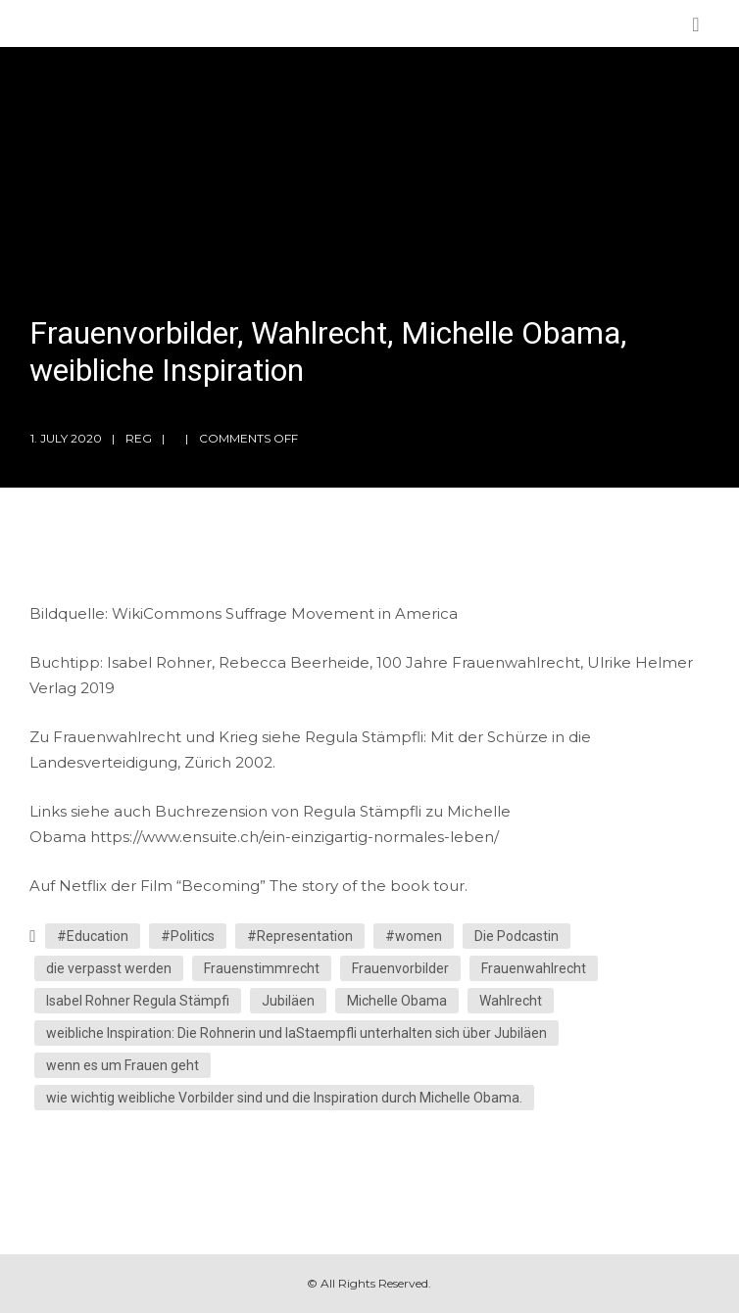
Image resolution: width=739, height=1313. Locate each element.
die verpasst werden (109, 968)
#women (413, 936)
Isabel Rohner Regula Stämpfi (137, 1000)
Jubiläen (288, 1000)
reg (138, 438)
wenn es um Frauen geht (122, 1065)
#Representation (300, 936)
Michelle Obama (397, 1000)
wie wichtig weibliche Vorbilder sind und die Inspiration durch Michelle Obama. (284, 1097)
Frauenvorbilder (400, 968)
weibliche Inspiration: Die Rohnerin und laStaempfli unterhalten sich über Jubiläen (296, 1033)
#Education (92, 936)
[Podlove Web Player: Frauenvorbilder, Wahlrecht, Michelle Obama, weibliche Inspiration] (369, 589)
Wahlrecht (510, 1000)
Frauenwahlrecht (533, 968)
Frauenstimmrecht (262, 968)
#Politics (188, 936)
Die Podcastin (516, 936)
